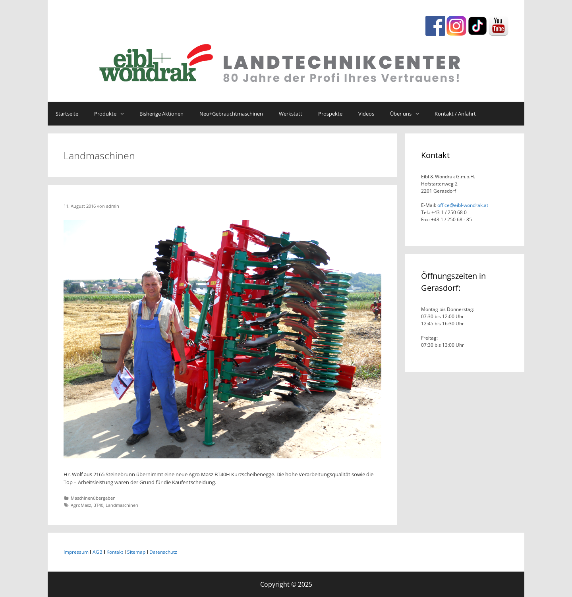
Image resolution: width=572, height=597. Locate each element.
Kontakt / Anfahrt (455, 113)
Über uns (408, 114)
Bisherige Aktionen (161, 113)
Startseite (67, 113)
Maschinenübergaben (93, 498)
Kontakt (114, 552)
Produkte (112, 114)
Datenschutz (163, 552)
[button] (123, 114)
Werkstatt (290, 113)
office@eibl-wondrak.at (462, 205)
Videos (366, 113)
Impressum (76, 552)
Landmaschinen (122, 505)
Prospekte (330, 113)
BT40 (98, 505)
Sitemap (136, 552)
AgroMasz (81, 505)
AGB (97, 552)
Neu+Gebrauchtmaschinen (231, 113)
